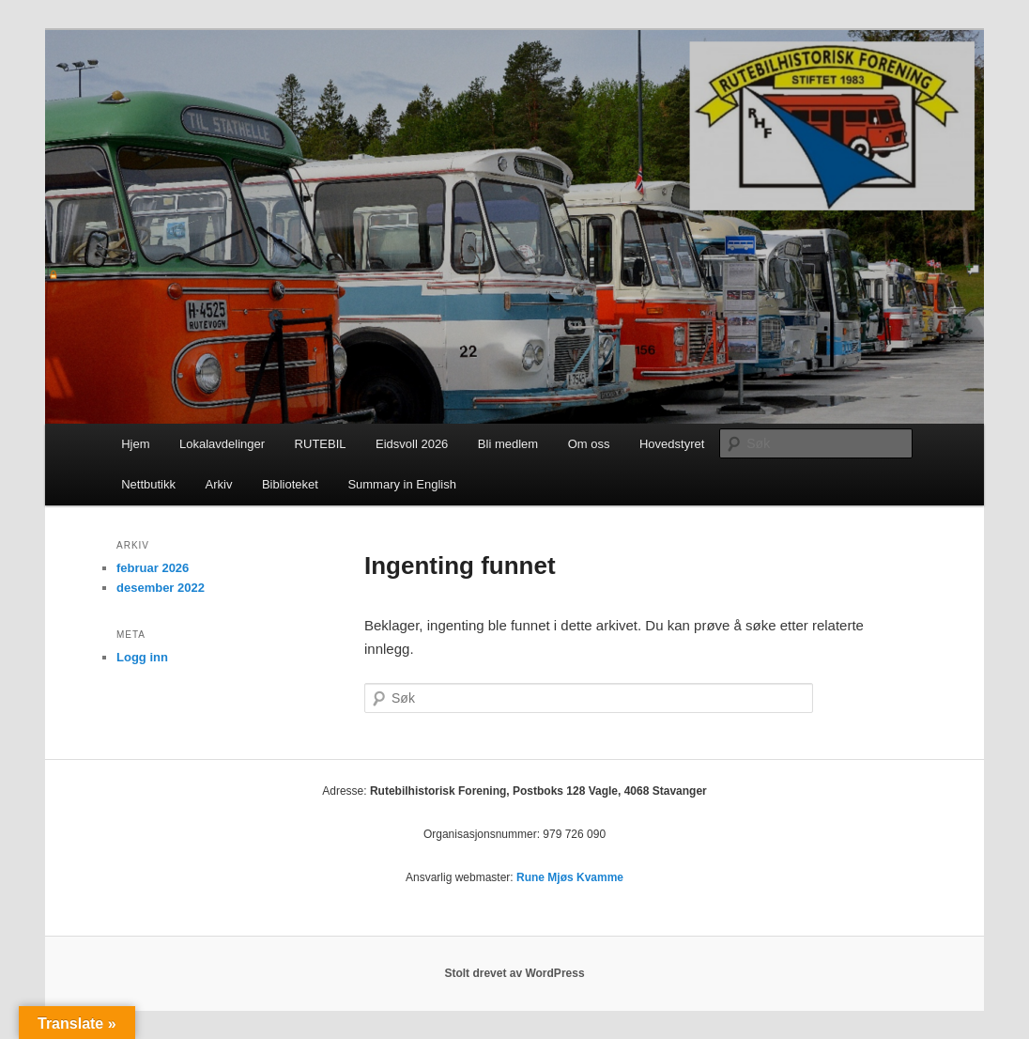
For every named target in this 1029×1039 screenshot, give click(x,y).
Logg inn (142, 657)
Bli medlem (508, 444)
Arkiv (219, 484)
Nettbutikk (148, 484)
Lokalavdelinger (222, 444)
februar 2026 (152, 568)
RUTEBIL (320, 444)
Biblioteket (290, 484)
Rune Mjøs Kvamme (569, 877)
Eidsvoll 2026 (412, 444)
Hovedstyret (671, 444)
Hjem (135, 444)
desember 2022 (160, 588)
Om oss (589, 444)
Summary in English (401, 484)
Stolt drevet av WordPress (514, 973)
